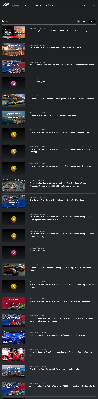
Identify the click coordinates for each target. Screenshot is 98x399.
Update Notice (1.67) (37, 251)
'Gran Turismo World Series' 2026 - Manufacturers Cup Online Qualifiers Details (60, 301)
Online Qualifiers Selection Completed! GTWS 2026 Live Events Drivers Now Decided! (62, 65)
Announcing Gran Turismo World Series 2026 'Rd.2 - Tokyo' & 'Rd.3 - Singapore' (59, 31)
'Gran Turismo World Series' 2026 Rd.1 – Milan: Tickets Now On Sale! (55, 48)
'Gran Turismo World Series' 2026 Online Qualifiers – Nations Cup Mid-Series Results (61, 166)
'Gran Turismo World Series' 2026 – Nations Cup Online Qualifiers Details (57, 200)
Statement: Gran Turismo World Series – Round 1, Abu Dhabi (52, 115)
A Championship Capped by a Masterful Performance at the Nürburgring (57, 335)
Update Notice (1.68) (37, 82)
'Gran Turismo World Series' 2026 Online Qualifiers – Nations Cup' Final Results (59, 132)
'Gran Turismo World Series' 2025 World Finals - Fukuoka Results (54, 369)
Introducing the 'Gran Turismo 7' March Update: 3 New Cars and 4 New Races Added (61, 99)
